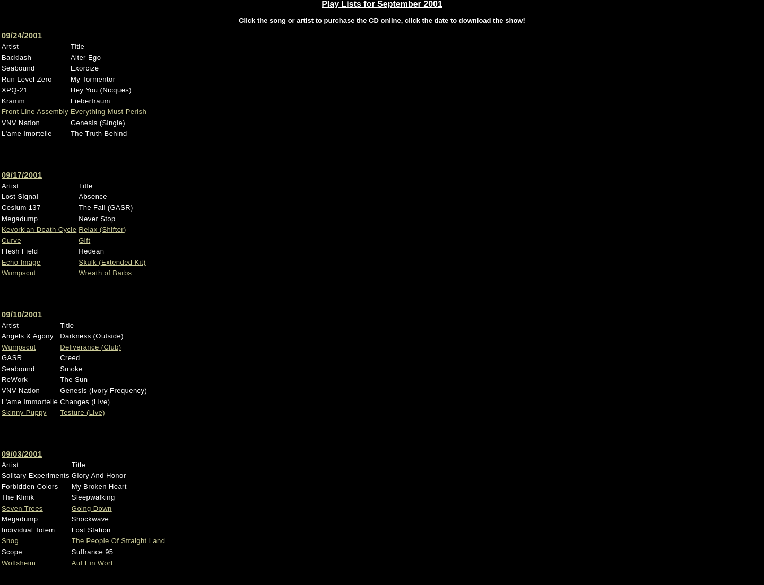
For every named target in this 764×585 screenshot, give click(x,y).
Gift (84, 241)
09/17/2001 (22, 175)
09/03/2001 (22, 454)
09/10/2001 (22, 314)
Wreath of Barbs (105, 273)
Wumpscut (19, 273)
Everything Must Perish (108, 112)
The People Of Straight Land (118, 541)
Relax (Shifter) (102, 229)
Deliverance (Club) (90, 347)
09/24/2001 (22, 35)
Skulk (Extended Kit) (112, 262)
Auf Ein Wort (92, 563)
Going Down (92, 508)
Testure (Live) (82, 412)
